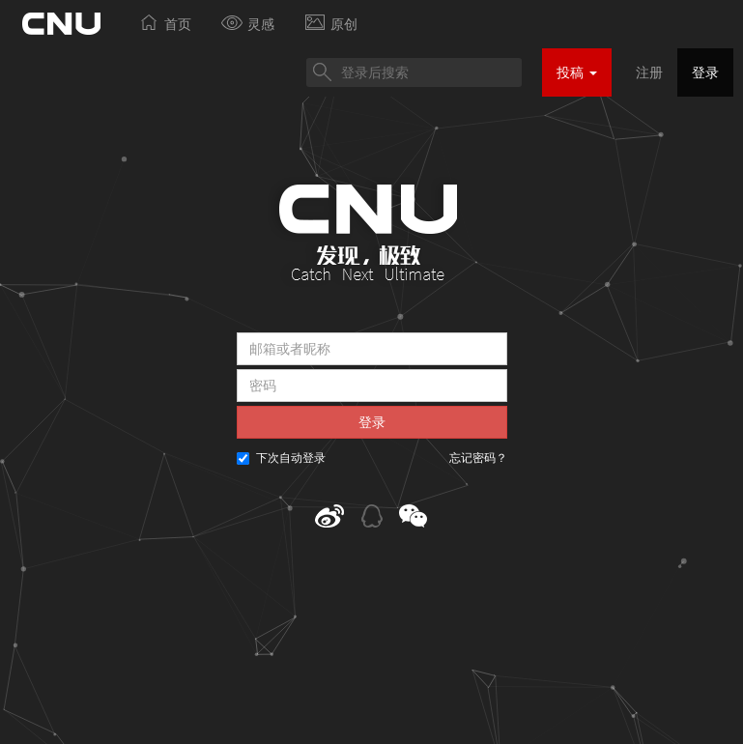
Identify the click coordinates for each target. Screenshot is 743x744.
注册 (649, 72)
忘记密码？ (478, 458)
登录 (705, 72)
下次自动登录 (281, 458)
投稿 (577, 72)
